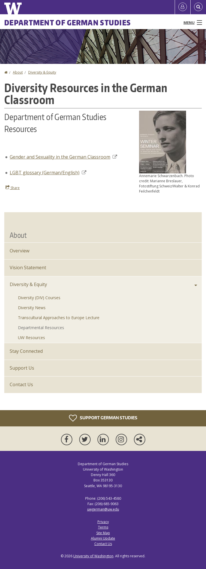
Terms (103, 527)
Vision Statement (28, 267)
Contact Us (21, 384)
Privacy (103, 521)
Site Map (103, 532)
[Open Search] (198, 7)
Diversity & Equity (42, 72)
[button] (162, 141)
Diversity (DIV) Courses (39, 297)
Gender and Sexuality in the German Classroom (63, 157)
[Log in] (182, 7)
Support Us (22, 368)
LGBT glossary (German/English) (48, 172)
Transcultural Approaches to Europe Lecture (58, 317)
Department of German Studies (67, 22)
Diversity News (32, 307)
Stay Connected (26, 351)
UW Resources (31, 337)
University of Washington (93, 556)
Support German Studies (103, 418)
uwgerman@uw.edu (103, 509)
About (18, 72)
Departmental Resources (41, 327)
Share (12, 187)
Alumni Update (103, 538)
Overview (19, 251)
